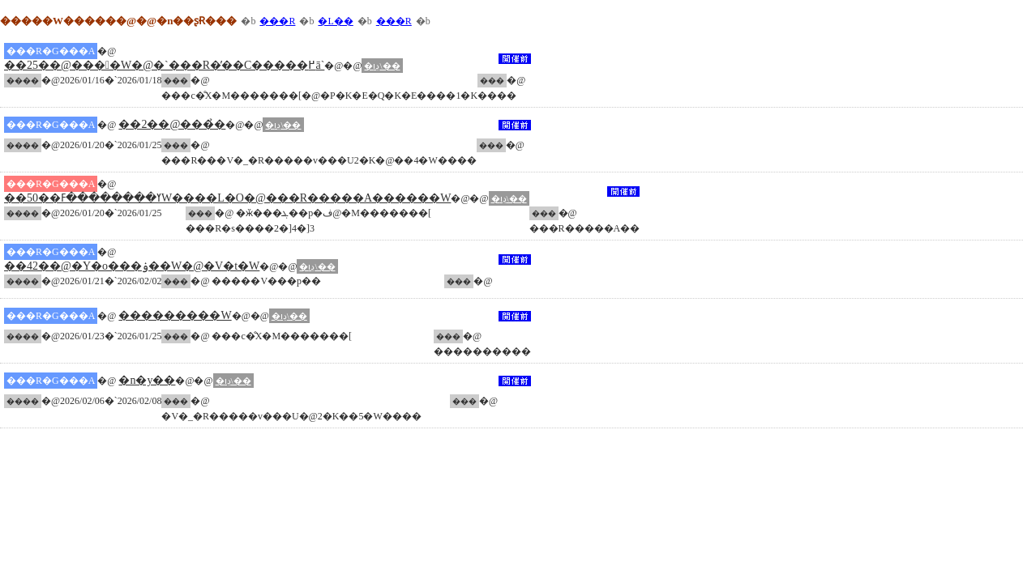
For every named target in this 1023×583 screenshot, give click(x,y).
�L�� (335, 21)
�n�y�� (146, 380)
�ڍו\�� (382, 65)
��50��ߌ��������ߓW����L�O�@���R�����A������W (227, 198)
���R (277, 21)
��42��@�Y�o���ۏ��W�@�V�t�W (131, 266)
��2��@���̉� (171, 124)
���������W (174, 315)
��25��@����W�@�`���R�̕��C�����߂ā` (164, 65)
